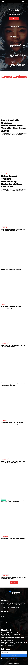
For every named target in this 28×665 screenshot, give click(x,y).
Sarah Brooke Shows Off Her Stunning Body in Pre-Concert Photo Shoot (18, 55)
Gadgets (12, 62)
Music (12, 31)
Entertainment (5, 343)
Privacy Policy (15, 658)
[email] (14, 652)
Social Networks (5, 497)
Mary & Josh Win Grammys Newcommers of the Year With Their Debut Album (18, 35)
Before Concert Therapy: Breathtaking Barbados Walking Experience (17, 45)
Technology (13, 42)
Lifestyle (4, 420)
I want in (14, 655)
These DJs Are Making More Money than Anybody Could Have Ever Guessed (17, 65)
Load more (14, 582)
